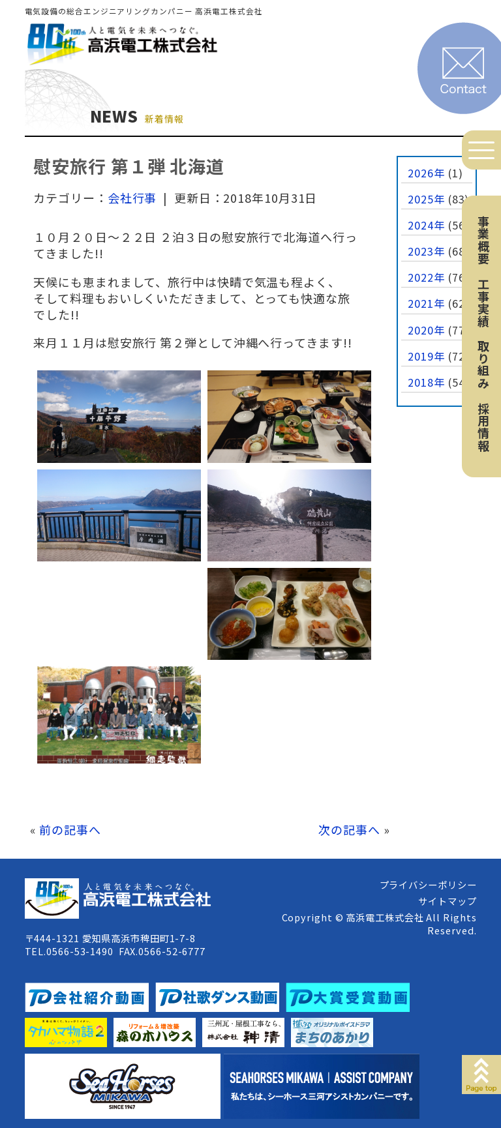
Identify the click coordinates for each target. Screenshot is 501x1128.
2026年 (426, 173)
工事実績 (483, 302)
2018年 (426, 382)
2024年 (426, 225)
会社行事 (132, 197)
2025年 (426, 199)
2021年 (426, 303)
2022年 (426, 277)
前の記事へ (70, 829)
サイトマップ (447, 901)
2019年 (426, 356)
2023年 (426, 251)
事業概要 (483, 240)
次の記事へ (349, 829)
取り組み (483, 364)
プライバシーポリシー (428, 884)
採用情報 (483, 427)
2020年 (426, 330)
